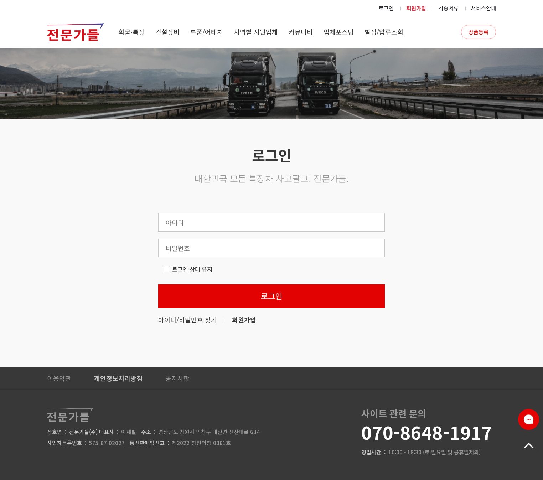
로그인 (386, 8)
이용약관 (59, 378)
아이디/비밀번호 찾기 (187, 319)
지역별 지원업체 (256, 31)
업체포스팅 (339, 31)
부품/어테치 (206, 31)
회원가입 (416, 8)
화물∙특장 (132, 31)
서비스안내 (483, 8)
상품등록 (478, 32)
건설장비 (167, 31)
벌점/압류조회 (383, 31)
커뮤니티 (301, 31)
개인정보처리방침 (118, 378)
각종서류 (449, 8)
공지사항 (177, 378)
